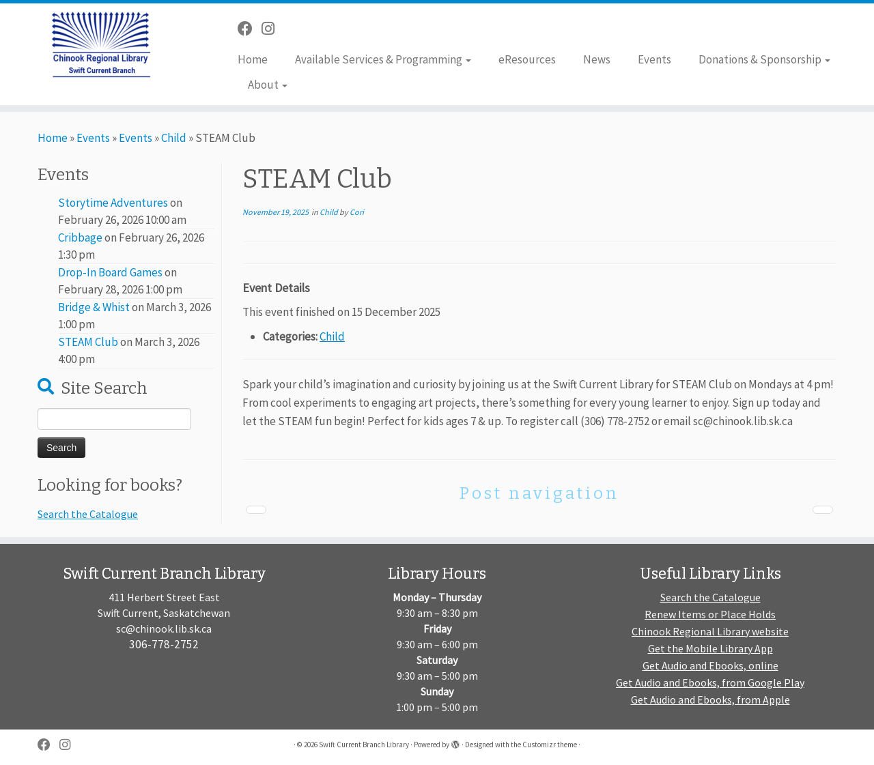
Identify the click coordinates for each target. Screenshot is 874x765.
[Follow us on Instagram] (272, 28)
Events (654, 59)
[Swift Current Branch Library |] (100, 44)
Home (253, 59)
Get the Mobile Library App (710, 648)
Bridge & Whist (94, 307)
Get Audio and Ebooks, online (710, 665)
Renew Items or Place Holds (710, 614)
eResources (527, 59)
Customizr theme (549, 744)
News (596, 59)
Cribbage (80, 237)
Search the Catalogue (88, 514)
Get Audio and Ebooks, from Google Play (710, 682)
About (267, 84)
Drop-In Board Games (110, 272)
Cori (357, 212)
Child (173, 137)
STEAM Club (88, 341)
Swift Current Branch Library (364, 744)
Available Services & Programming (383, 59)
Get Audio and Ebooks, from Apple (710, 699)
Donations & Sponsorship (764, 59)
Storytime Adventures (113, 202)
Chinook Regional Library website (710, 631)
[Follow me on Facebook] (250, 28)
